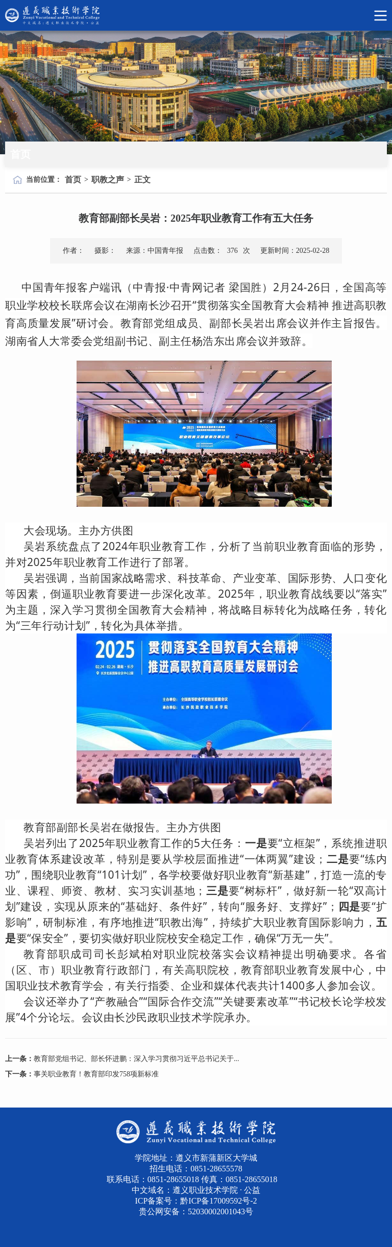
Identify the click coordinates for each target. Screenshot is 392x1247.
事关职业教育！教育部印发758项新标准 (96, 1074)
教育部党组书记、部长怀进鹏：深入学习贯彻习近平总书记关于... (136, 1059)
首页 (73, 179)
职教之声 (107, 179)
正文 (142, 179)
